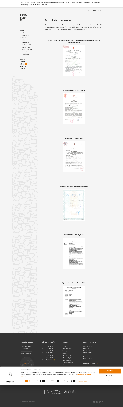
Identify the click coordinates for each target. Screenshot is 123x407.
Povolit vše (110, 392)
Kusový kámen (26, 47)
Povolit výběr (110, 397)
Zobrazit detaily (83, 403)
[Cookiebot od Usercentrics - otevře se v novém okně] (10, 404)
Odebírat (46, 381)
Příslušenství (25, 54)
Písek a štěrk (25, 52)
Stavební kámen (26, 42)
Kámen (22, 30)
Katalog (22, 62)
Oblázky (24, 33)
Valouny (24, 38)
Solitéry (24, 40)
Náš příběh (23, 66)
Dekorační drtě (26, 35)
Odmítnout (110, 402)
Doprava (22, 59)
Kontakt (22, 69)
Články (23, 64)
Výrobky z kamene (27, 49)
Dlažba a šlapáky (26, 45)
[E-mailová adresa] (31, 381)
